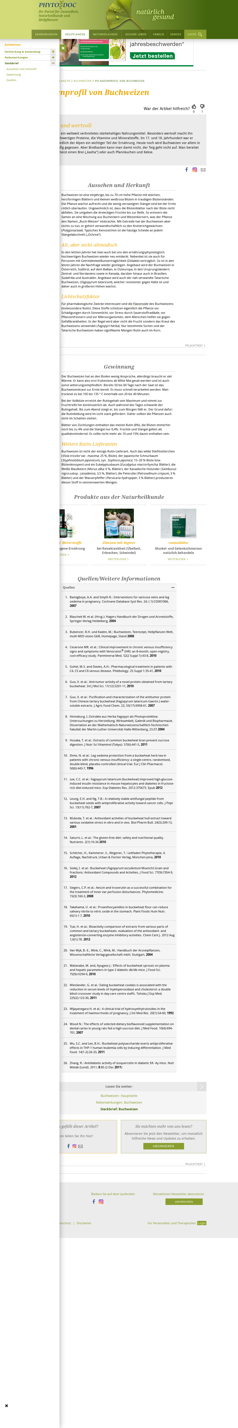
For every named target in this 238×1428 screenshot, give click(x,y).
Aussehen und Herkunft (21, 69)
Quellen (11, 80)
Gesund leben (136, 34)
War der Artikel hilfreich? (167, 143)
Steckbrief (12, 63)
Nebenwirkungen (16, 57)
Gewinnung (14, 74)
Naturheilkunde (105, 34)
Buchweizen (83, 116)
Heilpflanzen (75, 34)
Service (175, 34)
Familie (158, 34)
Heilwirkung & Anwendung (22, 52)
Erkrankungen (46, 34)
